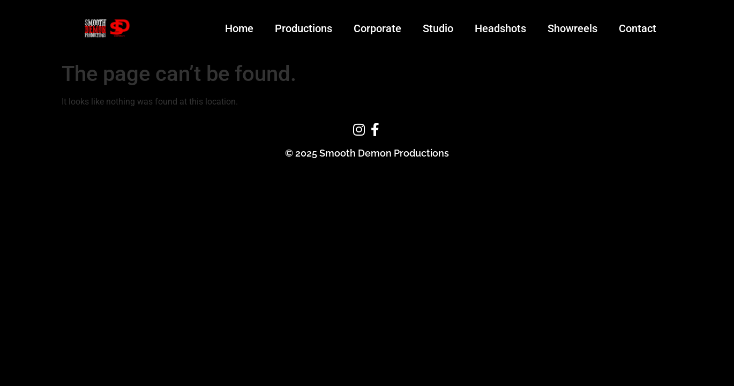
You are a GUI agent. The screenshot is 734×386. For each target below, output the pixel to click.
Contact (637, 28)
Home (239, 28)
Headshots (500, 28)
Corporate (377, 28)
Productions (303, 28)
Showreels (572, 28)
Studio (438, 28)
